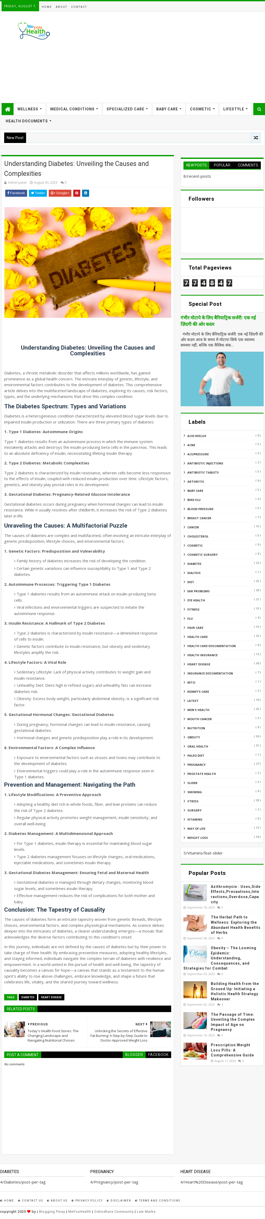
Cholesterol (197, 536)
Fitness (193, 609)
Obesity (193, 737)
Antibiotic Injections (205, 463)
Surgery (194, 810)
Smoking (194, 792)
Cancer (193, 527)
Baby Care (167, 109)
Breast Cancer (199, 518)
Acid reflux (196, 436)
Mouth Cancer (199, 719)
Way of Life (196, 828)
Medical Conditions (72, 109)
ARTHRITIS (195, 481)
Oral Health (197, 746)
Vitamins (194, 819)
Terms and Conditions (157, 1200)
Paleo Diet (195, 755)
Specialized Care (125, 109)
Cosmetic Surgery (202, 555)
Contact (79, 6)
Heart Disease (51, 997)
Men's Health (198, 710)
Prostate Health (201, 774)
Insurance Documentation (210, 673)
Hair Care (195, 628)
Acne (191, 445)
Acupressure (198, 454)
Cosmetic (200, 109)
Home (47, 6)
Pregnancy (196, 765)
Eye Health (196, 600)
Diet (190, 582)
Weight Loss (197, 838)
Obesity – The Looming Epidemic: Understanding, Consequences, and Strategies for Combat (219, 958)
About (61, 6)
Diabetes (27, 997)
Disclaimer (119, 1200)
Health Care (197, 637)
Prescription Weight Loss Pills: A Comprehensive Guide (232, 1050)
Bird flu (194, 500)
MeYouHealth (79, 1212)
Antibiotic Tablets (203, 472)
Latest (193, 701)
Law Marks (146, 1212)
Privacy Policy (87, 1200)
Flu (190, 618)
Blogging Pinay (52, 1212)
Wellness (27, 109)
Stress (193, 801)
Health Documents (27, 121)
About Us (57, 1200)
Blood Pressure (200, 509)
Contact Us (30, 1200)
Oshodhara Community (114, 1212)
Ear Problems (198, 591)
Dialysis (194, 573)
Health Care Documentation (211, 646)
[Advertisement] (169, 57)
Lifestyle (233, 109)
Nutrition (196, 728)
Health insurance (202, 655)
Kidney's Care (198, 692)
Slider (192, 783)
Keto (191, 682)
